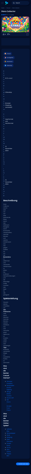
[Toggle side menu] (2, 3)
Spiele (2, 8)
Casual (8, 8)
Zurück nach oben (22, 464)
